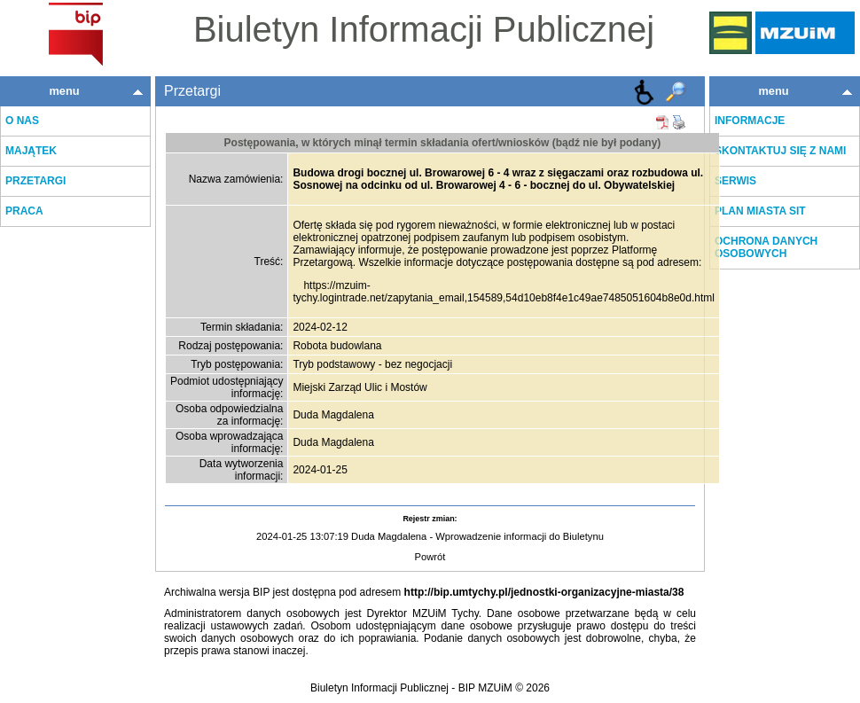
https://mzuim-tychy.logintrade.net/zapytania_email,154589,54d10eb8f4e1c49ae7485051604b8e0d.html (504, 291)
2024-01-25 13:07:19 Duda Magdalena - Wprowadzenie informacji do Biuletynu (430, 536)
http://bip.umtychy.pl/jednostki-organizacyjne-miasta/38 (544, 592)
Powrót (430, 556)
